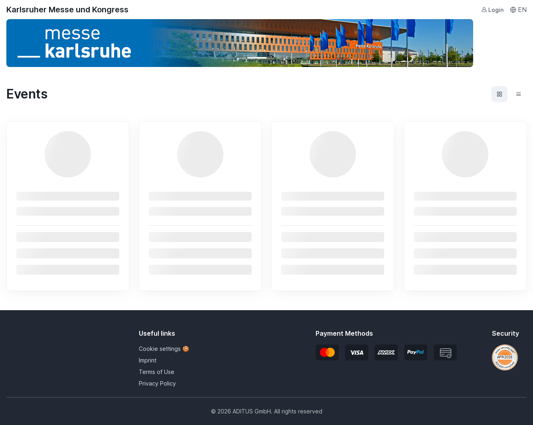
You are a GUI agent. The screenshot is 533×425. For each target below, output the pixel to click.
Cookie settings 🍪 (164, 348)
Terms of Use (156, 371)
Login (492, 9)
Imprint (147, 360)
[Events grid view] (499, 94)
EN (518, 10)
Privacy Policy (157, 383)
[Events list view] (519, 94)
